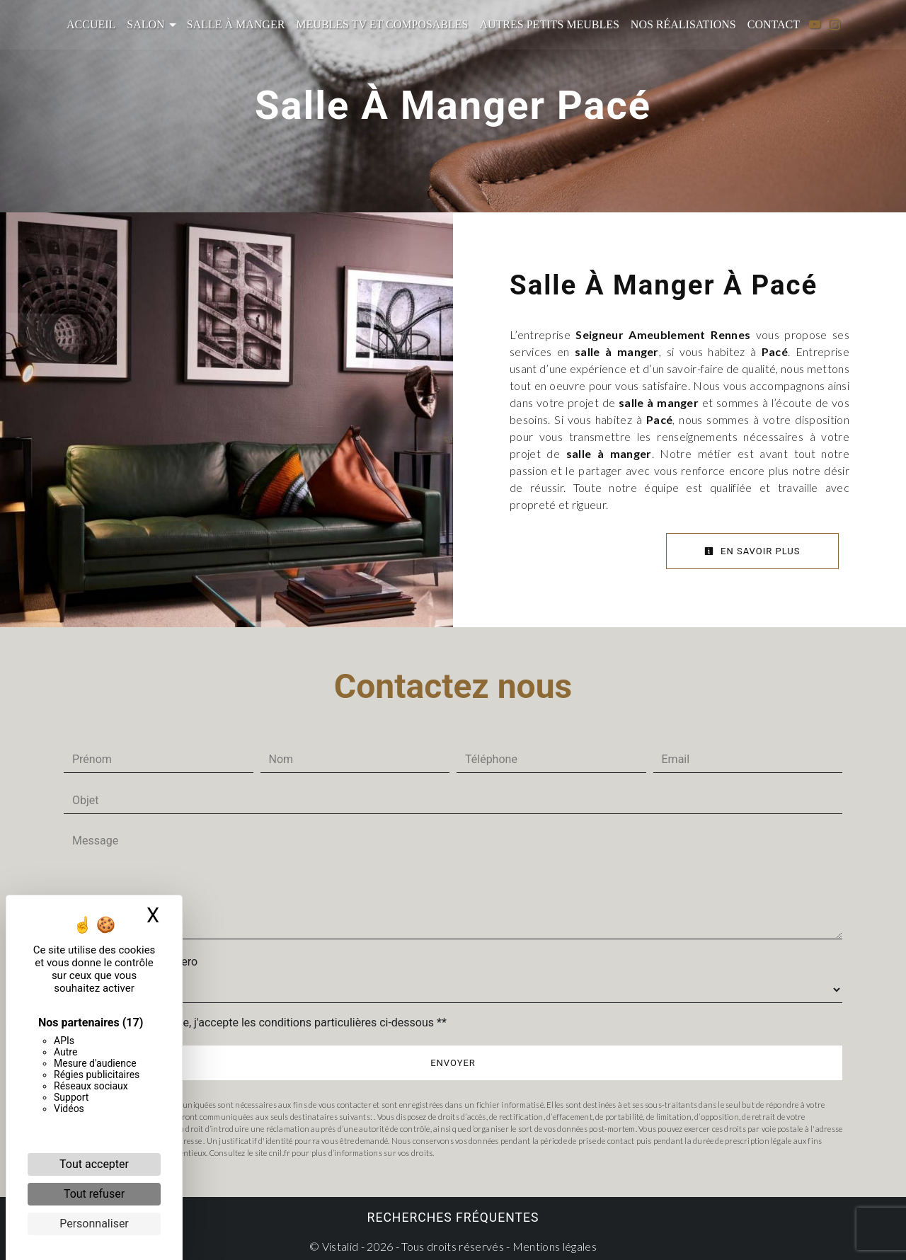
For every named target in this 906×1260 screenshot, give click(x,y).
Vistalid (340, 1245)
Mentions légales (553, 1245)
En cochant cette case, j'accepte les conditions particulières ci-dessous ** (262, 1022)
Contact (773, 24)
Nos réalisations (683, 24)
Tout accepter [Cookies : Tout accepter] (94, 1164)
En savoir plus (752, 551)
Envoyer (453, 1062)
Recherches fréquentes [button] (453, 1217)
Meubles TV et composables (382, 24)
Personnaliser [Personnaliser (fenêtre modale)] (94, 1223)
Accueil (91, 24)
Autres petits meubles (549, 24)
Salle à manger (236, 24)
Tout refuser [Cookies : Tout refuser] (94, 1194)
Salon (145, 24)
